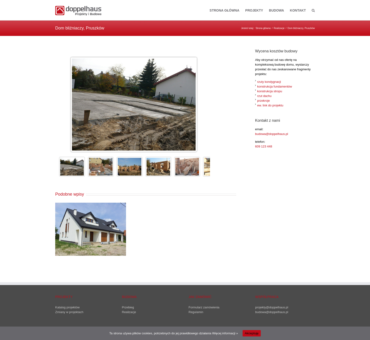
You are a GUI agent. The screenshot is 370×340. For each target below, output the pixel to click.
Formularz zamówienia (204, 307)
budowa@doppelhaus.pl (271, 134)
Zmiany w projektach (69, 312)
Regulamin (196, 312)
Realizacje (129, 312)
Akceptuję (252, 333)
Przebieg (128, 307)
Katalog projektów (67, 307)
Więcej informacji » (225, 333)
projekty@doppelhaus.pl (271, 307)
